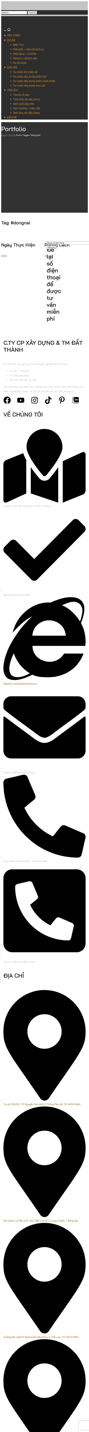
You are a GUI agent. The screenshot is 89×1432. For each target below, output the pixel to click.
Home (4, 135)
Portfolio (11, 135)
